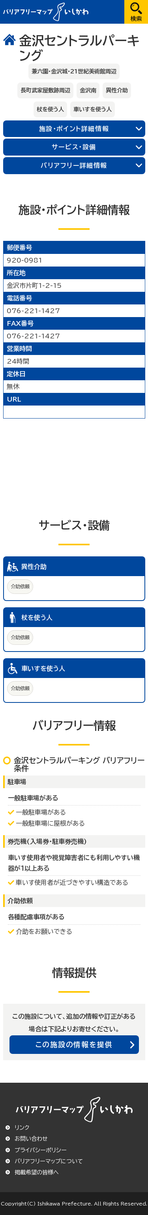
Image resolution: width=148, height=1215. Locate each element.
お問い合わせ (31, 1139)
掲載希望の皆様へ (37, 1172)
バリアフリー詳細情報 (74, 165)
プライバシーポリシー (41, 1150)
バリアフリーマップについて (49, 1161)
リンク (22, 1127)
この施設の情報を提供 (74, 1044)
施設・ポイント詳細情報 (74, 129)
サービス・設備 (74, 147)
